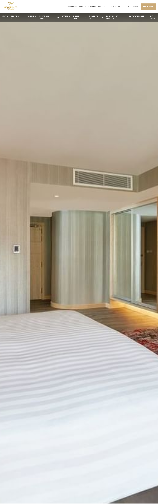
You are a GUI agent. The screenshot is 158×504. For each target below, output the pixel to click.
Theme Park (79, 17)
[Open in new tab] (96, 7)
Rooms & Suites (15, 17)
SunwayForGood (138, 16)
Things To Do (96, 17)
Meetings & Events (49, 17)
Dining (32, 16)
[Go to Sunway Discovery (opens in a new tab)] (75, 7)
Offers (66, 16)
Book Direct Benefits (112, 17)
